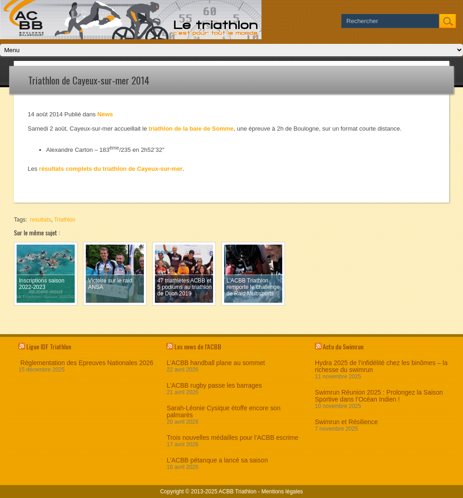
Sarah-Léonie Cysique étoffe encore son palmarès (223, 412)
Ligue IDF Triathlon (48, 346)
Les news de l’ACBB (197, 346)
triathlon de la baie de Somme (190, 128)
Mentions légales (282, 491)
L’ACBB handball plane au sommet (215, 363)
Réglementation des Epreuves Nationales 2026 (85, 363)
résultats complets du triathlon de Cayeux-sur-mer (111, 168)
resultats (40, 219)
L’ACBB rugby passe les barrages (213, 385)
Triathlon (64, 219)
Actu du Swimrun (343, 346)
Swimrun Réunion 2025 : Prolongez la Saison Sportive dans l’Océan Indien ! (379, 396)
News (105, 114)
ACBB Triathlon (237, 491)
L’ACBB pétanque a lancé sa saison (216, 460)
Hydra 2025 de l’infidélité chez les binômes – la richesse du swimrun (381, 366)
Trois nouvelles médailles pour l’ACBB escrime (232, 437)
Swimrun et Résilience (346, 422)
